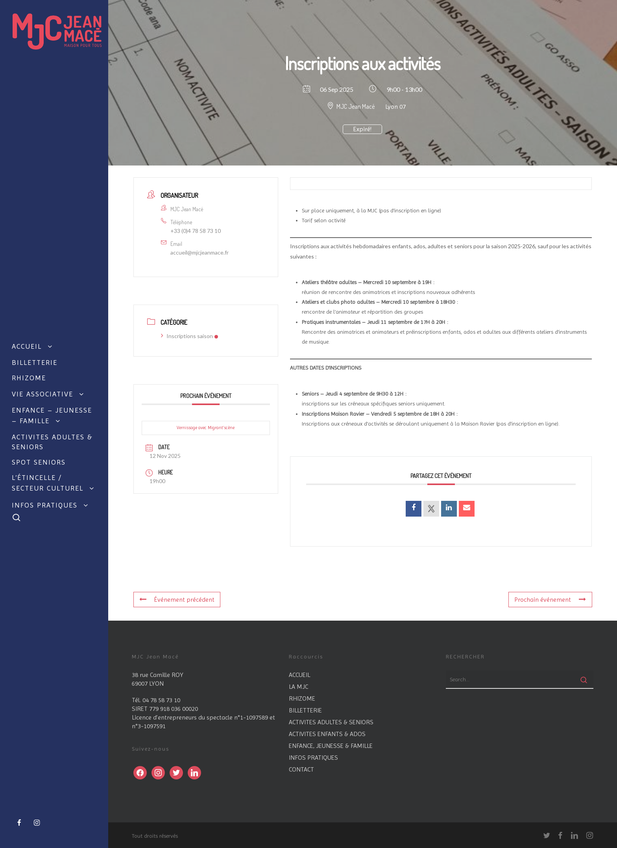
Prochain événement (550, 599)
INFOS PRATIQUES (313, 757)
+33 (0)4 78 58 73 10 (195, 230)
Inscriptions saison (189, 336)
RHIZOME (302, 698)
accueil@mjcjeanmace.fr (199, 252)
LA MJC (298, 686)
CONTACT (301, 769)
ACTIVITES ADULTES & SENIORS (331, 722)
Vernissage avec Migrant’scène (206, 427)
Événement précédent (177, 599)
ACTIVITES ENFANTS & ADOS (327, 734)
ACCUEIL (299, 675)
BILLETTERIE (305, 710)
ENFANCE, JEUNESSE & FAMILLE (331, 745)
